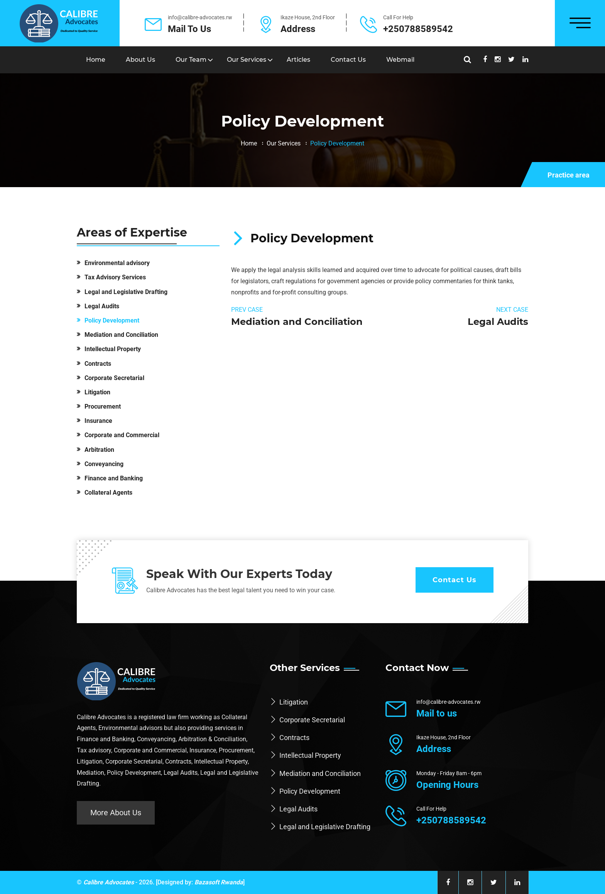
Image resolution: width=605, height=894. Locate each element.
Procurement (102, 406)
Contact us (348, 59)
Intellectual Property (112, 349)
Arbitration (99, 449)
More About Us (115, 812)
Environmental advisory (117, 263)
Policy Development (111, 320)
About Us (140, 59)
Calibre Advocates (108, 882)
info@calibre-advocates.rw (200, 17)
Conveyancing (103, 464)
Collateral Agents (108, 492)
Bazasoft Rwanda (218, 882)
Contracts (97, 363)
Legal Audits (101, 306)
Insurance (98, 420)
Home (95, 59)
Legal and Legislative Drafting (125, 292)
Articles (298, 59)
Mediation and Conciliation (121, 334)
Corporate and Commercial (121, 435)
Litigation (97, 392)
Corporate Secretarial (114, 378)
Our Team (191, 59)
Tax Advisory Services (115, 277)
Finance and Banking (113, 478)
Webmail (400, 59)
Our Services (246, 59)
